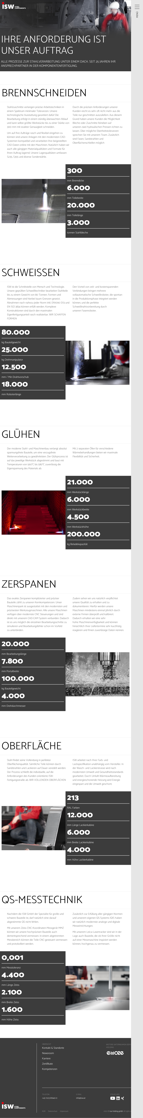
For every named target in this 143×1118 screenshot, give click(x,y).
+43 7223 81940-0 (49, 1098)
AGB (43, 1111)
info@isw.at (80, 1098)
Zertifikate (47, 1064)
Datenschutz (52, 1111)
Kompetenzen (49, 1069)
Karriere (46, 1058)
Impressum (64, 1111)
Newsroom (48, 1053)
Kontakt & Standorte (53, 1048)
